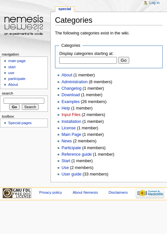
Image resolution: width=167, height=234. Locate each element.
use (11, 73)
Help (66, 108)
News (67, 141)
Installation (71, 121)
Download (71, 95)
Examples (71, 101)
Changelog (71, 88)
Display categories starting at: (86, 53)
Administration (75, 82)
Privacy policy (50, 192)
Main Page (71, 134)
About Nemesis (85, 192)
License (69, 128)
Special (64, 9)
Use (65, 167)
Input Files (71, 114)
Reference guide (77, 154)
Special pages (20, 123)
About (67, 75)
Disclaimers (118, 192)
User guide (71, 174)
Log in (154, 3)
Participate (71, 148)
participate (16, 79)
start (11, 67)
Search (7, 93)
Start (66, 161)
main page (17, 61)
